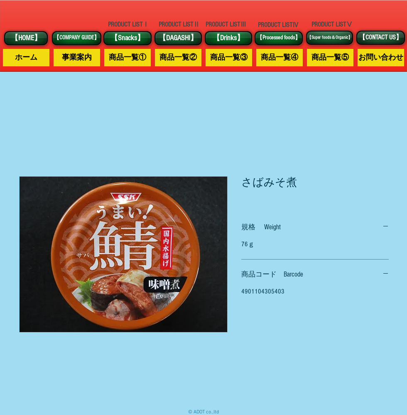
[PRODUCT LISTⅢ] (226, 24)
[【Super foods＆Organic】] (329, 38)
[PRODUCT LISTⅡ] (179, 24)
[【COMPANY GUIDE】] (76, 38)
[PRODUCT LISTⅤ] (332, 24)
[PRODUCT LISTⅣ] (278, 25)
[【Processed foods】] (279, 38)
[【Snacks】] (127, 38)
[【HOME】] (26, 38)
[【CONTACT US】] (380, 38)
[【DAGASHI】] (178, 38)
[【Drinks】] (228, 38)
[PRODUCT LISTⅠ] (128, 24)
